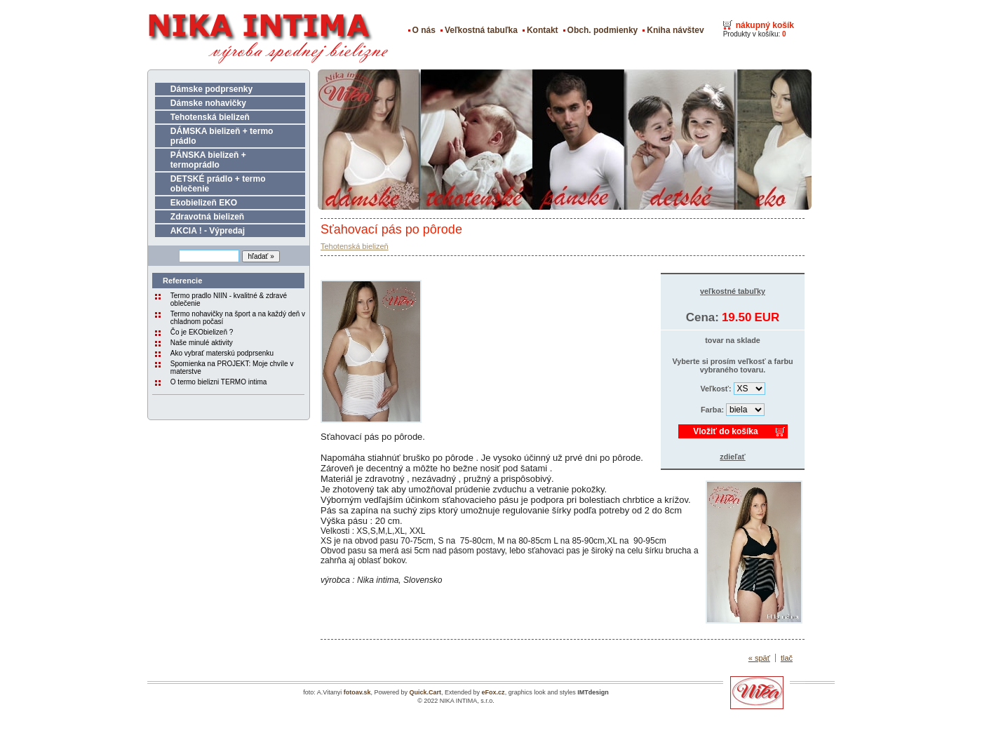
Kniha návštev (675, 30)
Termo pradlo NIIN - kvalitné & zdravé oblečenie (228, 299)
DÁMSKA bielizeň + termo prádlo (222, 136)
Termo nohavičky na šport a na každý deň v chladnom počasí (237, 317)
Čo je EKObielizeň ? (202, 332)
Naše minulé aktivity (201, 343)
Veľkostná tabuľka (481, 30)
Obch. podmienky (602, 30)
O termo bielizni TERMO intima (218, 382)
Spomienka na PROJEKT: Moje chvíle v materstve (232, 367)
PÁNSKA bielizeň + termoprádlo (208, 160)
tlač (787, 658)
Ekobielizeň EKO (203, 203)
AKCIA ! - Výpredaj (207, 231)
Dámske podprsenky (211, 89)
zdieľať (732, 456)
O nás (424, 30)
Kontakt (542, 30)
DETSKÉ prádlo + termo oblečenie (218, 184)
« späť (759, 658)
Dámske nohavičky (208, 103)
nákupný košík (765, 25)
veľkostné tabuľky (732, 291)
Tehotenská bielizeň (210, 117)
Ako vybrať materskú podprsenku (222, 353)
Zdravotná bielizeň (207, 217)
